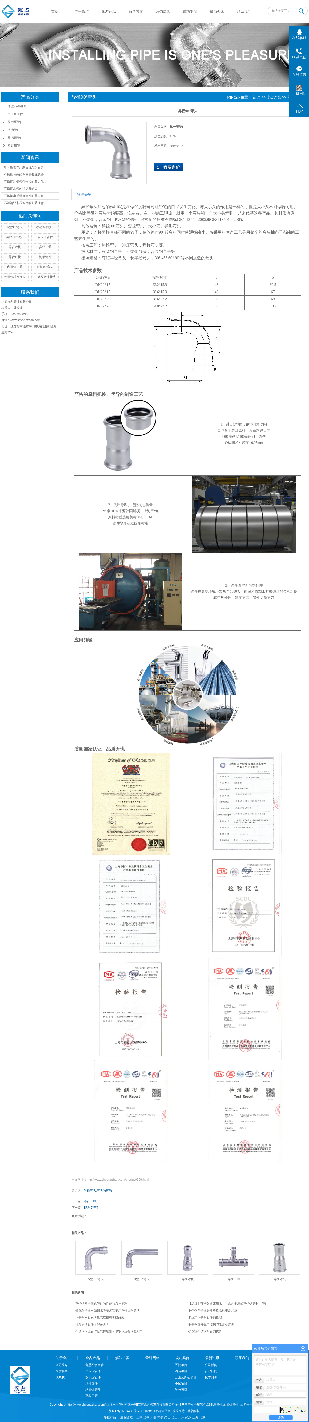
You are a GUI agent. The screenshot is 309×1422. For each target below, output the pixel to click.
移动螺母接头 (45, 227)
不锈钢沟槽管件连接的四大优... (25, 181)
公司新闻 (211, 1365)
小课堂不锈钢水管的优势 (205, 1331)
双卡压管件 (15, 122)
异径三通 (45, 247)
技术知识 (211, 1377)
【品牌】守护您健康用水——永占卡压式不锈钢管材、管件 (228, 1303)
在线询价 (168, 167)
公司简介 (61, 1365)
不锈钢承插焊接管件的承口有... (25, 196)
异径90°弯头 (14, 237)
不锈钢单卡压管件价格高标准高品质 (212, 1310)
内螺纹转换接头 (45, 277)
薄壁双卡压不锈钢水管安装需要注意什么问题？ (107, 1310)
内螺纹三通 (14, 267)
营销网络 (163, 11)
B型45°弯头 (45, 267)
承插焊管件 (15, 138)
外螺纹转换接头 (15, 277)
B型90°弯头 (142, 1279)
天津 (181, 1417)
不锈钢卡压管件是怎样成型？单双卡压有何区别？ (109, 1331)
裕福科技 (194, 1411)
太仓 (153, 1417)
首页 (54, 11)
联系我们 (244, 11)
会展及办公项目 (185, 1377)
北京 (202, 1417)
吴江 (174, 1417)
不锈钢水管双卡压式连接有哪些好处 (99, 1317)
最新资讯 (217, 11)
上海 (195, 1417)
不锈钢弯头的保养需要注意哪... (25, 174)
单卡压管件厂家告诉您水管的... (25, 167)
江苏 (139, 1417)
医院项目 (181, 1365)
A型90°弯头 (15, 227)
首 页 (257, 97)
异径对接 (15, 257)
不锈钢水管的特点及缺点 (21, 189)
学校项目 (181, 1389)
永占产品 (109, 11)
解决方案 (136, 11)
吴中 (146, 1417)
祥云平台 (164, 1411)
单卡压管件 (15, 114)
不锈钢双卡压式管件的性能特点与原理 (101, 1303)
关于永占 (82, 11)
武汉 (188, 1417)
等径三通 (90, 1201)
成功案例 (190, 11)
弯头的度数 (104, 1190)
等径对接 (15, 247)
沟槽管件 (14, 130)
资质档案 (61, 1371)
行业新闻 (211, 1371)
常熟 (160, 1417)
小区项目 (181, 1383)
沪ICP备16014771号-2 (124, 1411)
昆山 (167, 1417)
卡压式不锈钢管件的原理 (205, 1317)
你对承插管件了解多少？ (92, 1324)
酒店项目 (181, 1371)
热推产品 (110, 1417)
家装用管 (14, 146)
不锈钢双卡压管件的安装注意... (25, 203)
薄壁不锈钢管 (17, 106)
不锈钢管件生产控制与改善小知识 (211, 1324)
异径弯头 (90, 1190)
